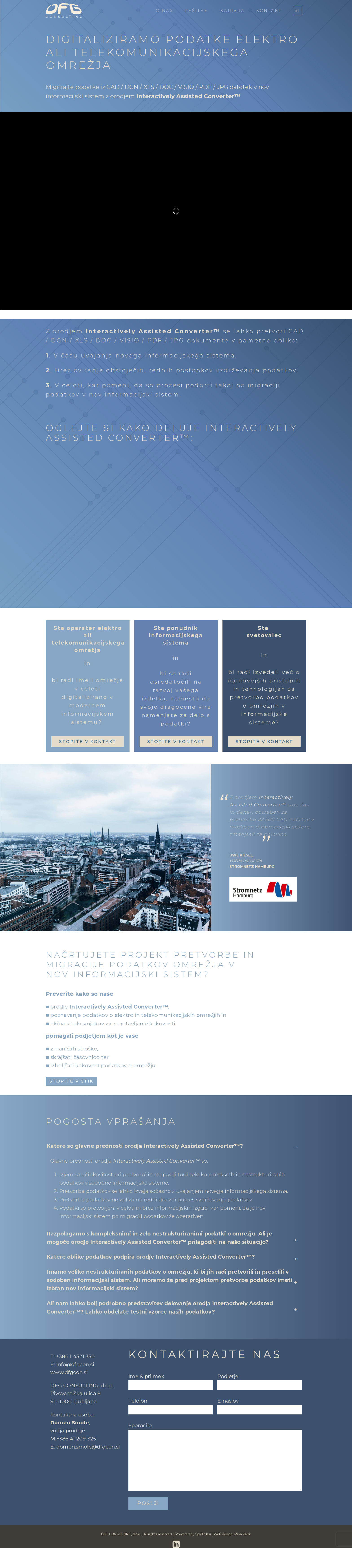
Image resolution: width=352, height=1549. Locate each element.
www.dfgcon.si (69, 1373)
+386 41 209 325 (76, 1439)
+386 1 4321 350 (75, 1357)
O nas (164, 10)
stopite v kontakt (87, 741)
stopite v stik (71, 1081)
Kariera (232, 10)
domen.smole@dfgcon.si (88, 1447)
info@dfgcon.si (75, 1365)
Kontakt (269, 10)
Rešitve (196, 10)
